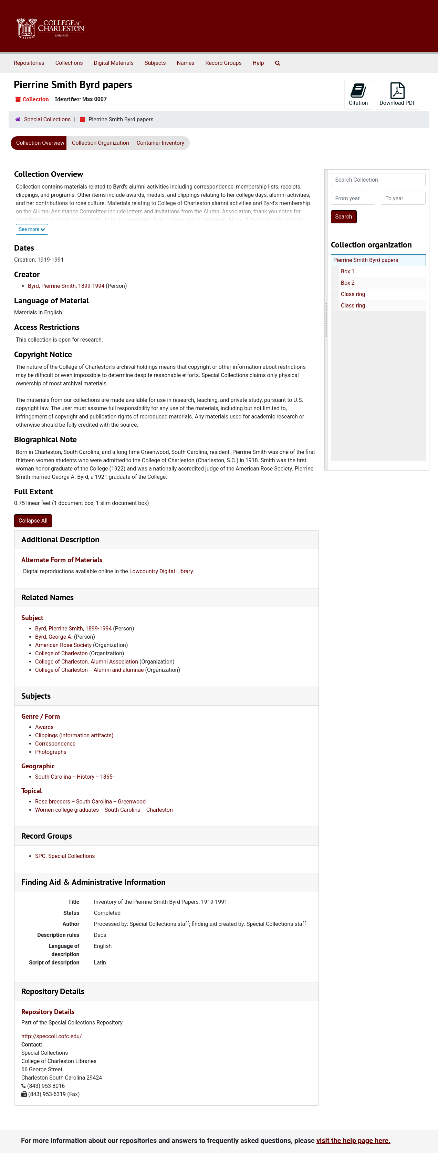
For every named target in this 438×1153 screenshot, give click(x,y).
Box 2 (347, 283)
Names (186, 63)
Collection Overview (40, 143)
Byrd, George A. (54, 637)
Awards (44, 727)
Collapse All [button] (33, 520)
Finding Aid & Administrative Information (93, 882)
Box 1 (347, 271)
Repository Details (52, 991)
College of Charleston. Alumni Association (86, 661)
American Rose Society (63, 645)
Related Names (47, 597)
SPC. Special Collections (65, 856)
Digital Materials (114, 63)
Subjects (155, 63)
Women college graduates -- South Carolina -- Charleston (104, 810)
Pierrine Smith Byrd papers (365, 260)
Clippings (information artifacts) (74, 735)
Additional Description (60, 539)
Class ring (353, 294)
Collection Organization (100, 143)
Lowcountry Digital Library (161, 571)
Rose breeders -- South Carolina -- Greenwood (90, 801)
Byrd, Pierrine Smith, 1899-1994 (66, 286)
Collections (69, 63)
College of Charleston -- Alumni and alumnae (89, 670)
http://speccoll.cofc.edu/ (51, 1036)
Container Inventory (160, 143)
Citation (358, 94)
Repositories (29, 63)
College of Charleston (61, 653)
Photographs (50, 752)
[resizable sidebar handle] (326, 320)
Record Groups (223, 63)
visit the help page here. (353, 1140)
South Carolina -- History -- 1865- (74, 776)
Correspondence (55, 743)
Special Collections (47, 119)
